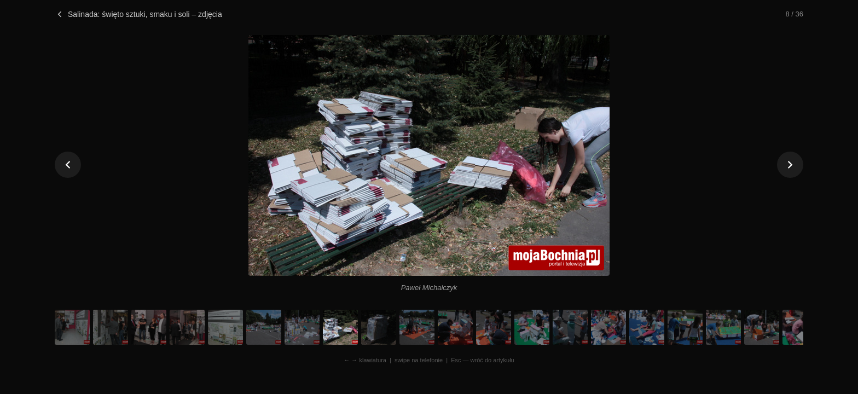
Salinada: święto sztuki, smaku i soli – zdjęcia (138, 14)
